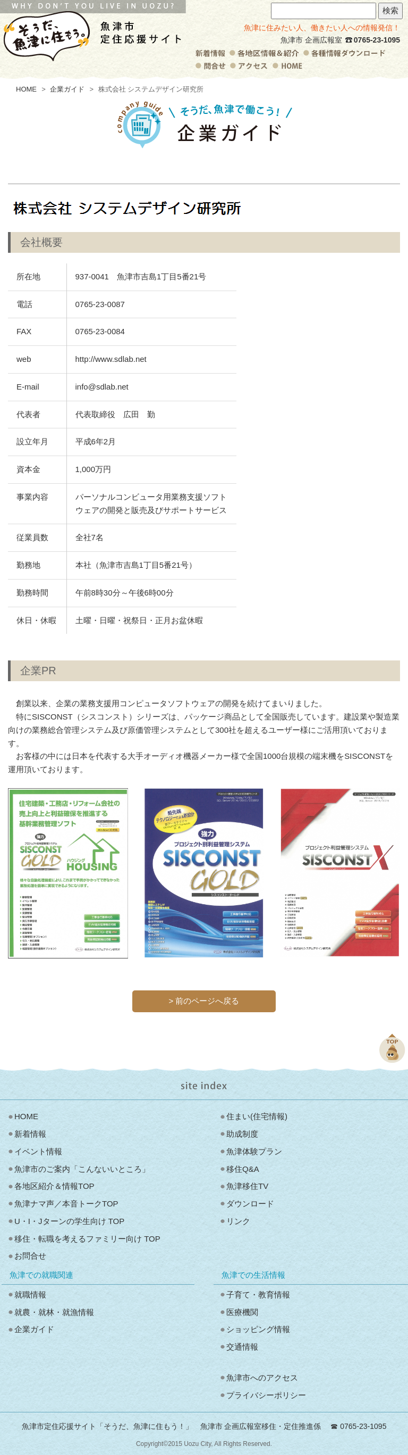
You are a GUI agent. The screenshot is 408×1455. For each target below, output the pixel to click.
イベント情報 (38, 1151)
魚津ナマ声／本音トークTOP (66, 1203)
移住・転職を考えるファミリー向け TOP (87, 1238)
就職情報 (30, 1294)
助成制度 (242, 1133)
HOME (26, 89)
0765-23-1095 (377, 40)
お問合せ (30, 1255)
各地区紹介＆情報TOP (54, 1186)
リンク (238, 1221)
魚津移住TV (247, 1186)
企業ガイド (67, 89)
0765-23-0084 (100, 331)
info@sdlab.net (102, 386)
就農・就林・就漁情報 (54, 1312)
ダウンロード (250, 1203)
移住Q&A (242, 1168)
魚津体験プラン (254, 1151)
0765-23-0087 (100, 304)
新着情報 (30, 1133)
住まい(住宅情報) (256, 1116)
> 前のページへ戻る (204, 1000)
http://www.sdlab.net (111, 358)
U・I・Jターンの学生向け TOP (69, 1221)
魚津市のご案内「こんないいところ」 (82, 1168)
